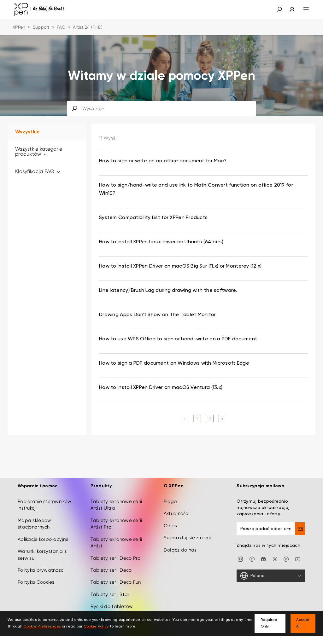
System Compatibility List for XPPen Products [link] (153, 217)
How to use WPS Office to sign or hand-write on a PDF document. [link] (178, 339)
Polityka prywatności (41, 566)
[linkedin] (286, 554)
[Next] (222, 418)
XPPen (19, 27)
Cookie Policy (96, 626)
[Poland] (271, 571)
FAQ (61, 27)
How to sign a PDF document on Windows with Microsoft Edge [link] (174, 363)
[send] (300, 524)
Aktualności (176, 509)
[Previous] (184, 418)
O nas (170, 521)
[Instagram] (240, 554)
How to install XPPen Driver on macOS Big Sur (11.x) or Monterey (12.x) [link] (180, 266)
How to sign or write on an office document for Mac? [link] (162, 161)
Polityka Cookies (36, 578)
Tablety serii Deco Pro (115, 554)
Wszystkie (27, 132)
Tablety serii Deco (111, 566)
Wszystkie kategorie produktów (38, 151)
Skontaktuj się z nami (187, 533)
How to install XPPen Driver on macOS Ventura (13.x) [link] (160, 387)
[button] (279, 9)
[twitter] (275, 554)
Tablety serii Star (110, 590)
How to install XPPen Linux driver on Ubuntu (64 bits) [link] (161, 242)
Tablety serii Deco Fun (116, 578)
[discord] (263, 554)
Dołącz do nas (180, 545)
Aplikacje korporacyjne (43, 535)
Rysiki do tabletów (112, 602)
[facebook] (252, 554)
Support (41, 27)
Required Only (269, 623)
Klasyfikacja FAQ (38, 171)
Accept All (302, 623)
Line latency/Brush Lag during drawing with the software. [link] (168, 290)
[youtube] (298, 554)
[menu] (302, 9)
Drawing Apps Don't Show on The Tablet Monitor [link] (157, 314)
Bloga (170, 497)
